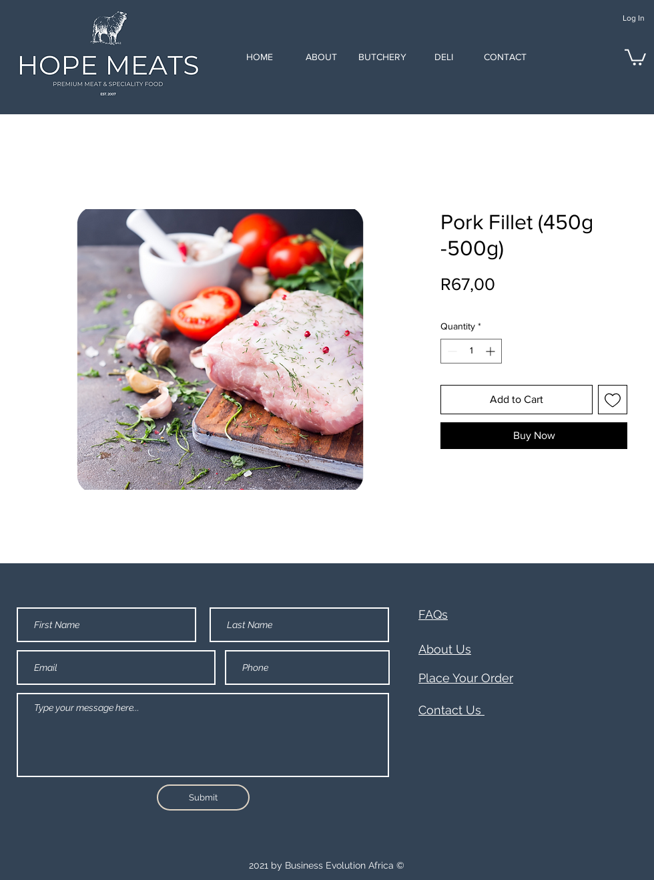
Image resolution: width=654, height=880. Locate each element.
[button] (635, 56)
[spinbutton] (471, 351)
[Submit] (203, 797)
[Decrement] (450, 351)
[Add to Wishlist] (612, 399)
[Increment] (491, 351)
